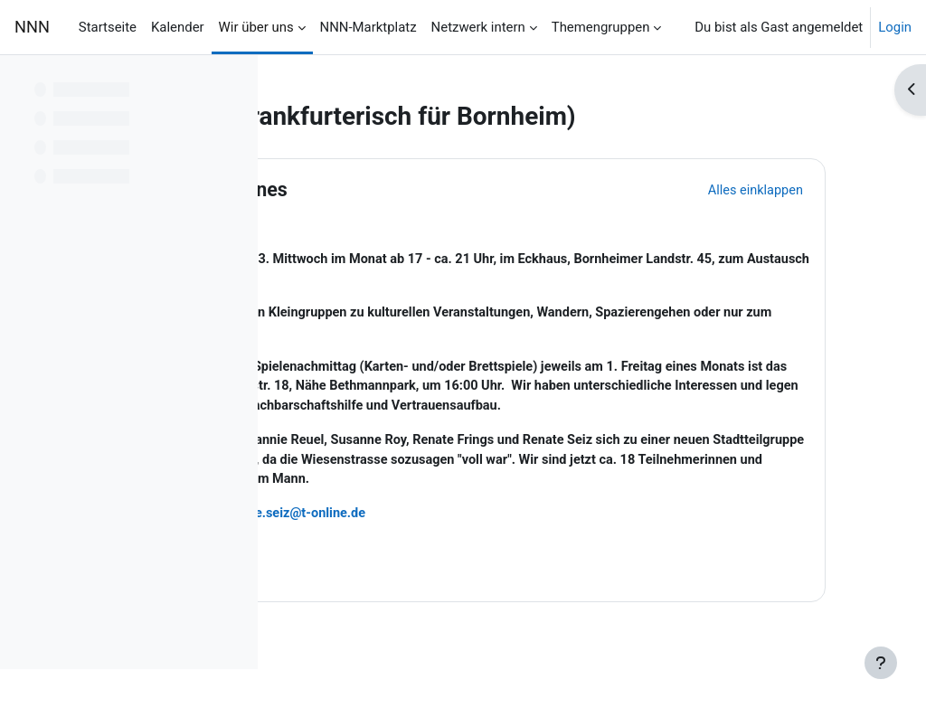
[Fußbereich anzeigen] (881, 663)
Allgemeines (409, 189)
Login (895, 27)
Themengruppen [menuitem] (601, 27)
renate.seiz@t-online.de (475, 540)
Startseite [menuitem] (108, 27)
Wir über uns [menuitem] (256, 27)
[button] (324, 190)
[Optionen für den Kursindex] (234, 81)
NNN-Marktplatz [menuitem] (368, 27)
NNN (32, 26)
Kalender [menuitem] (177, 27)
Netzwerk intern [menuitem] (478, 27)
